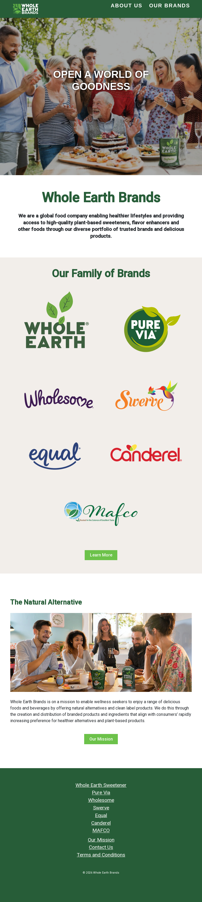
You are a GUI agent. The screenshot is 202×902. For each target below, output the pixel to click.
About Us (126, 5)
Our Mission (101, 739)
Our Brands (169, 5)
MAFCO (101, 831)
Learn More (101, 555)
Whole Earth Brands (106, 872)
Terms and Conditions (101, 855)
